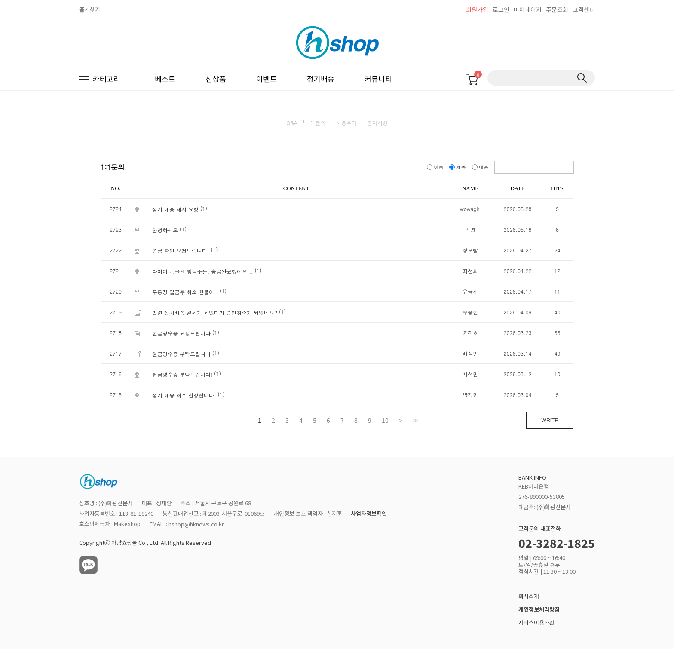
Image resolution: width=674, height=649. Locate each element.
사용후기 (346, 122)
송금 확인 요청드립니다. (180, 250)
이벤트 (266, 78)
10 (385, 420)
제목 (458, 167)
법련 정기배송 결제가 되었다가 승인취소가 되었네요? (214, 312)
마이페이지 (528, 9)
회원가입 (477, 9)
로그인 (501, 9)
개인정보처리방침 (539, 609)
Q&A (291, 122)
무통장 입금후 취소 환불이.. (185, 291)
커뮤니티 (378, 78)
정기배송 (320, 78)
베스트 (165, 78)
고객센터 (584, 9)
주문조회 (557, 9)
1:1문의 (317, 122)
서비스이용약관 (536, 622)
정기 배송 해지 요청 (175, 209)
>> (414, 420)
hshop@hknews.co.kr (196, 524)
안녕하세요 (165, 230)
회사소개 (528, 596)
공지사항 (377, 122)
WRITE (549, 420)
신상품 (215, 78)
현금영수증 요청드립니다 (181, 333)
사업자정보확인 (369, 513)
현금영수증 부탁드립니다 (181, 353)
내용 (481, 167)
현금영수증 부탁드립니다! (182, 374)
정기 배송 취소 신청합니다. (184, 395)
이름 (436, 167)
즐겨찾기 (89, 9)
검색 (582, 78)
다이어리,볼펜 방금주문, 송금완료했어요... (202, 271)
